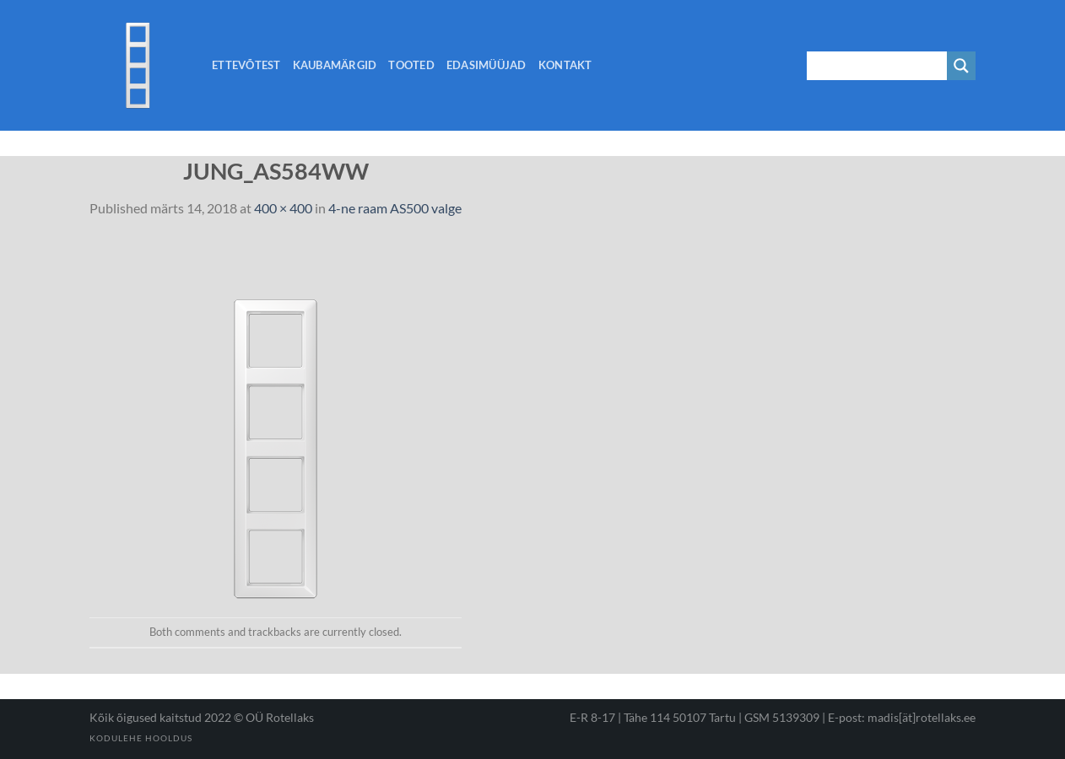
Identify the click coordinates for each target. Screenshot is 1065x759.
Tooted (411, 65)
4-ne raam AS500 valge (395, 208)
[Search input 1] (877, 66)
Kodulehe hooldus (140, 738)
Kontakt (565, 65)
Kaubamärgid (335, 65)
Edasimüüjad (486, 65)
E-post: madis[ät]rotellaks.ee (902, 717)
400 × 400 (283, 208)
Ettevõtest (246, 65)
